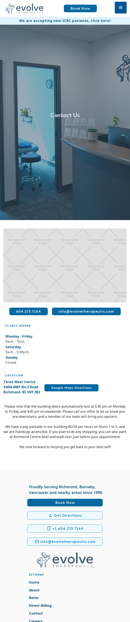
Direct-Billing (40, 605)
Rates (34, 598)
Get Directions (65, 515)
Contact (36, 613)
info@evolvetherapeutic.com (65, 541)
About (34, 590)
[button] (121, 8)
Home (34, 582)
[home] (24, 8)
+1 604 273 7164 (65, 528)
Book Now (80, 8)
